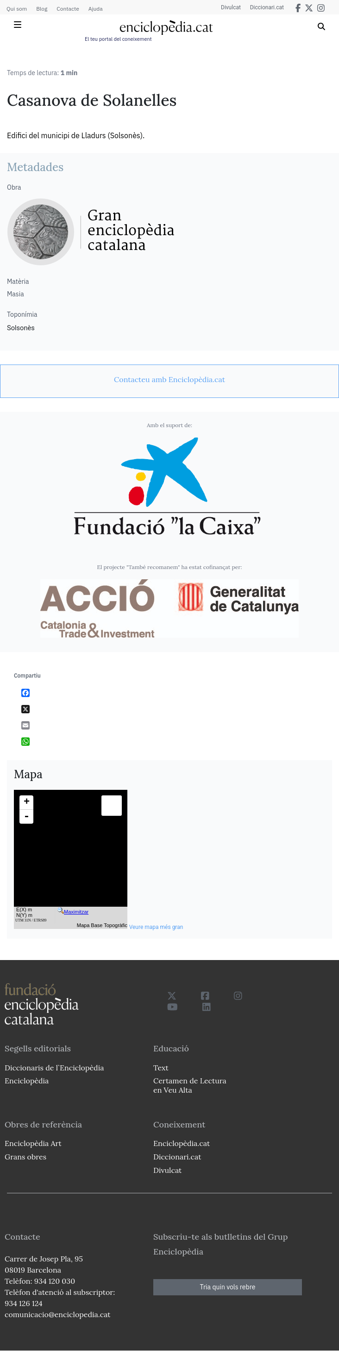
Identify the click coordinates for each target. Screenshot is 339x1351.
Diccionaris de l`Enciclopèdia (54, 1067)
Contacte (67, 8)
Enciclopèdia (27, 1080)
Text (161, 1067)
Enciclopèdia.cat (181, 1143)
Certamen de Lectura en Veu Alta (189, 1085)
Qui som (16, 8)
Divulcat (231, 7)
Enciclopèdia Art (33, 1143)
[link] (169, 379)
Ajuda (95, 8)
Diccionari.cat (267, 7)
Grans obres (25, 1156)
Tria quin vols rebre (228, 1287)
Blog (41, 8)
